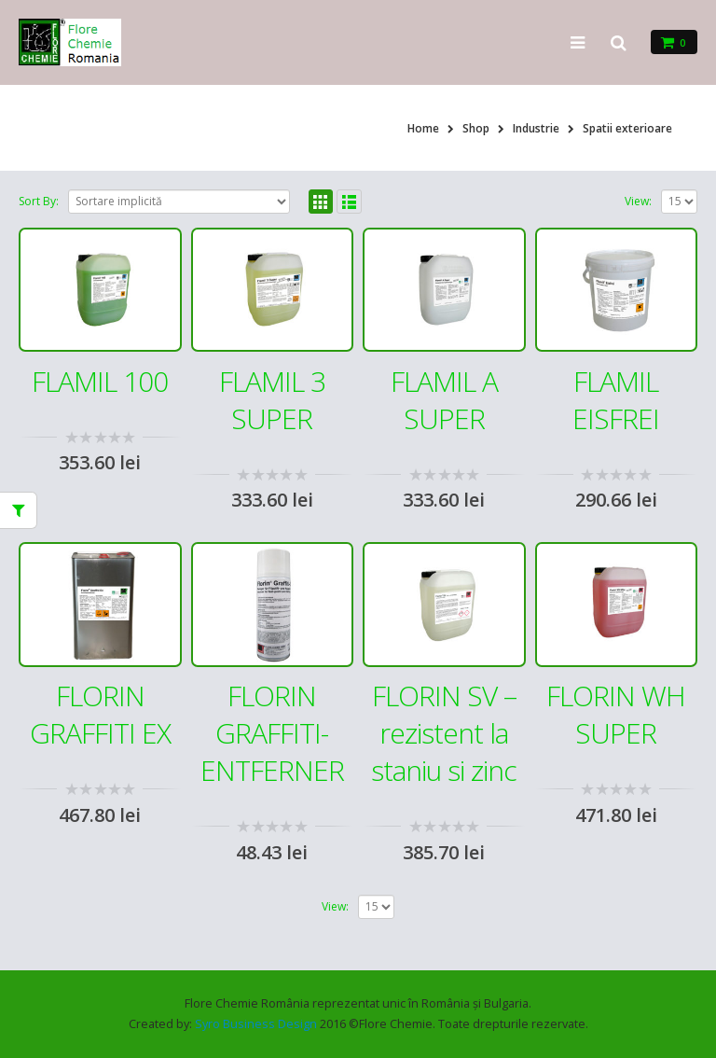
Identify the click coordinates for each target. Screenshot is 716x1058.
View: (638, 201)
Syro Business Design (256, 1024)
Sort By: (39, 201)
